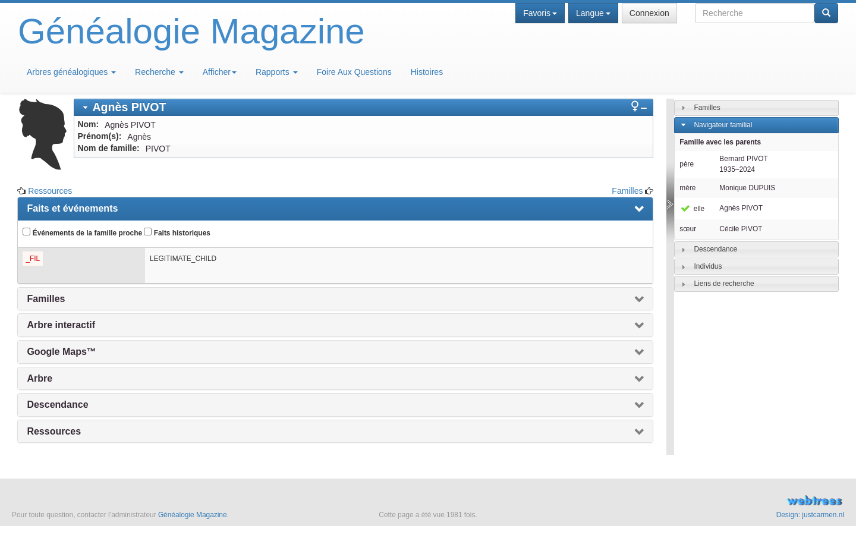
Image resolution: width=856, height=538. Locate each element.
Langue (593, 13)
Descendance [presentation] (57, 404)
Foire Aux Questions (354, 72)
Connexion (649, 13)
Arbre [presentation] (39, 378)
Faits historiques (177, 232)
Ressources (50, 191)
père (686, 164)
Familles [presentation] (46, 299)
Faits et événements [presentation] (72, 208)
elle (691, 208)
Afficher (220, 72)
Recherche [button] (159, 72)
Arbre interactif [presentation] (61, 325)
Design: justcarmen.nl (810, 515)
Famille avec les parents (720, 142)
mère (687, 188)
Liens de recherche (724, 283)
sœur (687, 229)
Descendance (715, 249)
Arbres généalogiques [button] (71, 72)
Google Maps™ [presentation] (61, 352)
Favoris (540, 13)
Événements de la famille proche (82, 232)
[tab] (363, 107)
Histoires (427, 72)
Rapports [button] (277, 72)
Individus (708, 266)
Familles (627, 191)
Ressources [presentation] (54, 431)
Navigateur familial (723, 125)
